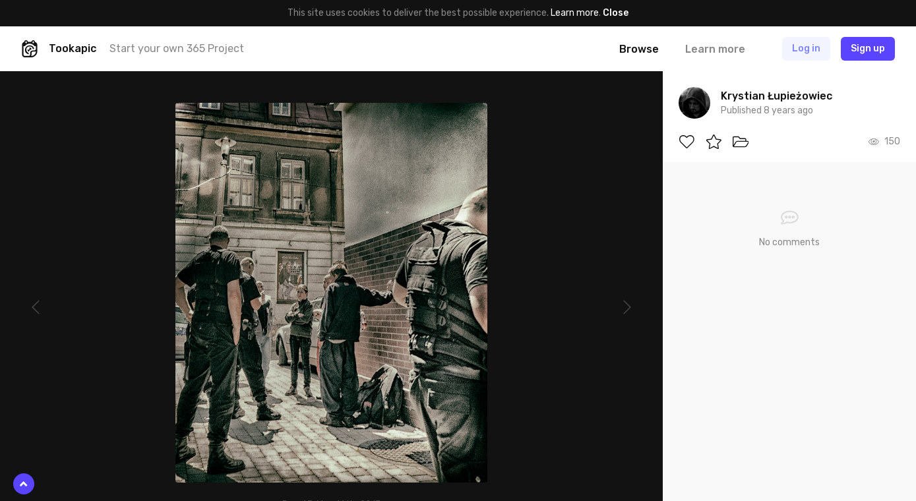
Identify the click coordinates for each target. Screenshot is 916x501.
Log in (806, 48)
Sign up (868, 48)
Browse (639, 49)
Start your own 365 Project (176, 48)
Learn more (575, 12)
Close (615, 12)
